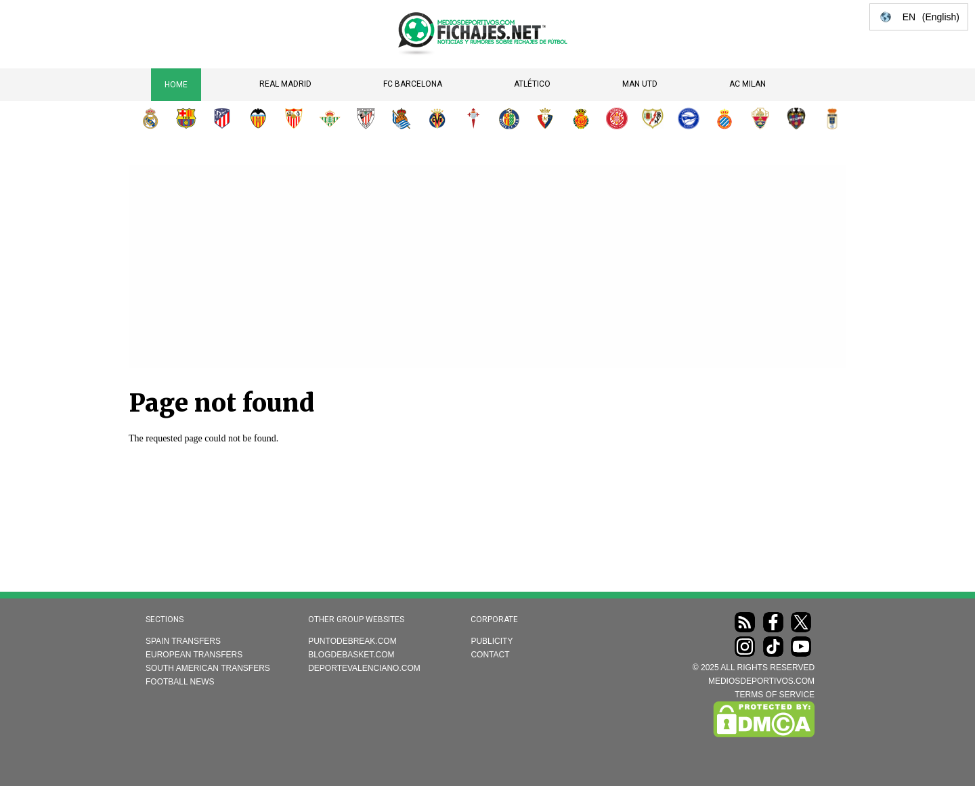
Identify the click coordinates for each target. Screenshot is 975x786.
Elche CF (760, 118)
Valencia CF (258, 118)
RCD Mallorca (581, 118)
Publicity (492, 641)
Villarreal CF (437, 118)
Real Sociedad (401, 118)
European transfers (194, 654)
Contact (490, 654)
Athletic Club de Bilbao (365, 118)
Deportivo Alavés (688, 118)
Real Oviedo (832, 118)
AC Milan (747, 84)
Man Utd (639, 84)
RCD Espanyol (724, 118)
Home (176, 84)
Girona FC (617, 118)
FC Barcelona (412, 84)
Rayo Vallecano (653, 118)
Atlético (532, 84)
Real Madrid (285, 84)
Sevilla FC (294, 118)
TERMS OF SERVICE (775, 694)
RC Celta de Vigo (473, 118)
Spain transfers (183, 641)
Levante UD (796, 118)
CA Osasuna (545, 118)
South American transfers (208, 668)
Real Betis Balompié (330, 118)
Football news (180, 681)
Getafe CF (509, 118)
